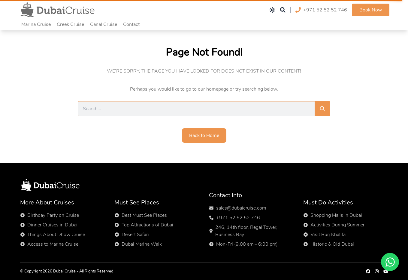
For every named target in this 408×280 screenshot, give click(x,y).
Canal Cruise (103, 24)
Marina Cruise (36, 24)
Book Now (370, 10)
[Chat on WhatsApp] (390, 262)
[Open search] (283, 10)
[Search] (322, 108)
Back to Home (204, 135)
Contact (131, 24)
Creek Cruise (70, 24)
